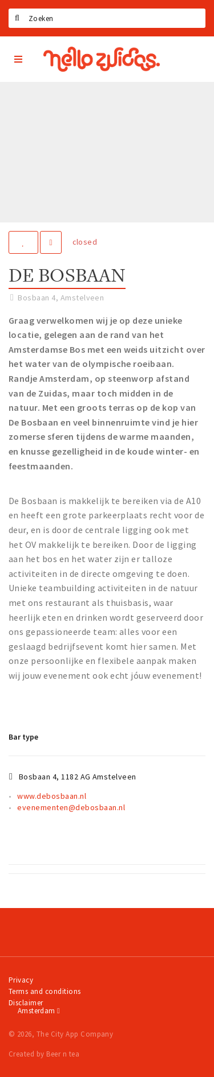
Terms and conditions (45, 991)
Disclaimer (26, 1003)
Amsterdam (39, 1011)
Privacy (21, 980)
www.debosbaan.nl (51, 796)
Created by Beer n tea (44, 1054)
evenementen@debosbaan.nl (71, 807)
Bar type (23, 737)
